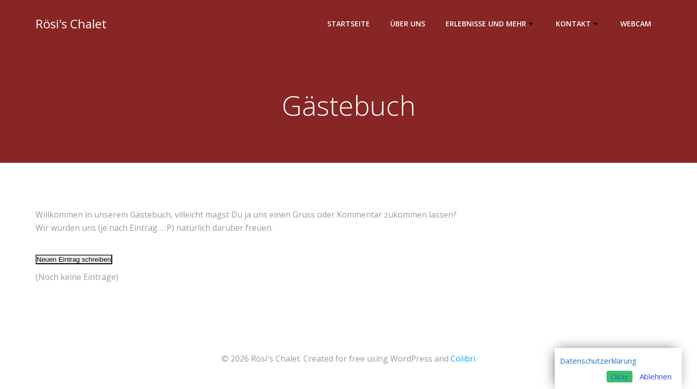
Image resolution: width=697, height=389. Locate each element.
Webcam (635, 23)
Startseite (348, 23)
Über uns (407, 23)
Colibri (463, 358)
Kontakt (578, 23)
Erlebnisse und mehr (490, 23)
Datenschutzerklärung (598, 361)
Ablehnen (656, 376)
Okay (619, 376)
